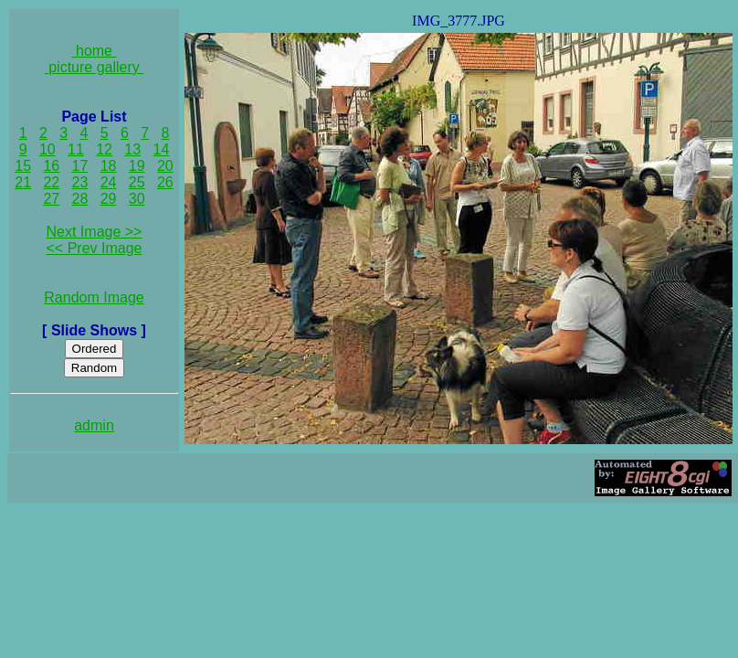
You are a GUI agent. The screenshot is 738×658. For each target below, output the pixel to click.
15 (23, 166)
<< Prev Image (94, 248)
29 (108, 199)
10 (47, 149)
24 (108, 182)
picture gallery (94, 67)
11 (76, 149)
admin (94, 425)
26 (165, 182)
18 (108, 166)
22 (51, 182)
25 (137, 182)
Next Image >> (94, 231)
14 (161, 149)
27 (51, 199)
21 (23, 182)
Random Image (93, 297)
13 (132, 149)
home (94, 50)
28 (80, 199)
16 (51, 166)
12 (104, 149)
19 (137, 166)
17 (80, 166)
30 (137, 199)
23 (80, 182)
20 (165, 166)
